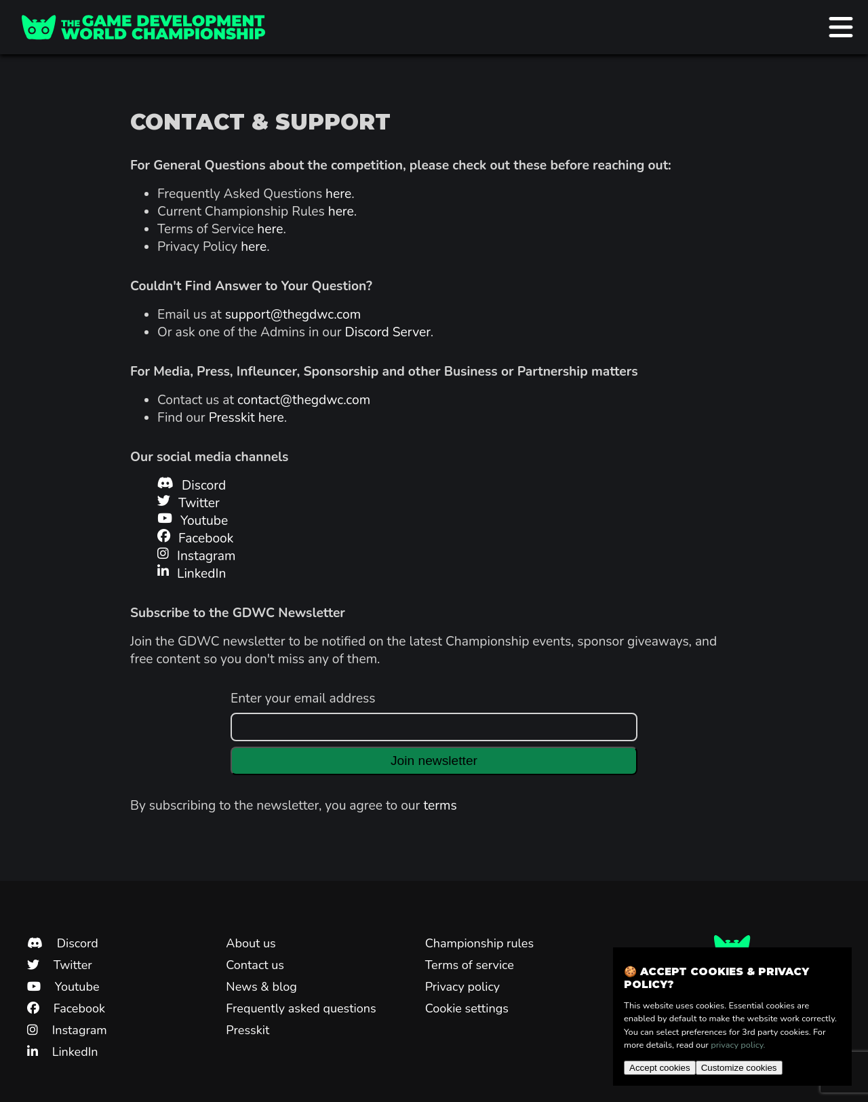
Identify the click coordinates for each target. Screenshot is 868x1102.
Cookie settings (467, 1008)
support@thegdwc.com (293, 314)
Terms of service (469, 965)
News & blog (261, 987)
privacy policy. (738, 1045)
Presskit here (246, 418)
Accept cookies (659, 1068)
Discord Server (388, 332)
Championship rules (479, 943)
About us (250, 943)
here (338, 194)
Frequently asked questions (301, 1008)
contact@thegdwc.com (303, 400)
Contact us (255, 965)
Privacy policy (462, 987)
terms (439, 805)
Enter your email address (303, 698)
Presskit (247, 1030)
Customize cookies (739, 1068)
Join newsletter (434, 760)
